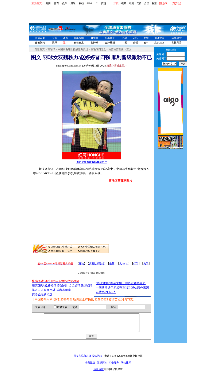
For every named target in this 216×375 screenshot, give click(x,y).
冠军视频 (79, 38)
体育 (56, 3)
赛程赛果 (79, 42)
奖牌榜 (94, 42)
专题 (54, 38)
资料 (146, 42)
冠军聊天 (110, 38)
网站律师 (126, 366)
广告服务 (114, 366)
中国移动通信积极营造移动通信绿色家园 (122, 287)
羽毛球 (51, 49)
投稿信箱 (97, 359)
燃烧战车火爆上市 (90, 251)
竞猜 (139, 3)
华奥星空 (176, 38)
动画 (65, 38)
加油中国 (159, 38)
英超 (103, 3)
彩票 (154, 3)
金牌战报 (110, 42)
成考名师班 (63, 290)
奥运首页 (40, 38)
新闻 (48, 3)
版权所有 (98, 373)
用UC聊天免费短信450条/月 (50, 285)
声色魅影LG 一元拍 (61, 251)
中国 (124, 42)
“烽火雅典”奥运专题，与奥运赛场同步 (121, 283)
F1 (97, 3)
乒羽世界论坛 (96, 263)
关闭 (145, 263)
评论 (81, 263)
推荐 (111, 263)
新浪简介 (102, 366)
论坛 (135, 38)
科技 (81, 3)
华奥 (116, 3)
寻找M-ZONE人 (106, 292)
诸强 (135, 42)
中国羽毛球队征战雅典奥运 (73, 49)
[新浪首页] (37, 3)
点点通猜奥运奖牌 (80, 285)
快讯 (54, 42)
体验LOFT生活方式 (61, 246)
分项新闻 (40, 42)
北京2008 (159, 42)
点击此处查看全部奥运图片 (91, 162)
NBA (89, 3)
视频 (123, 3)
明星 (124, 38)
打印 (135, 263)
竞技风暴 (176, 42)
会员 (146, 3)
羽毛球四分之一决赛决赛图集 (107, 49)
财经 (73, 3)
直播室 (94, 38)
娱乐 (64, 3)
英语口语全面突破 (43, 290)
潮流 (131, 3)
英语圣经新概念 (42, 294)
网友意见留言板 (82, 359)
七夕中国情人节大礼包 (92, 246)
